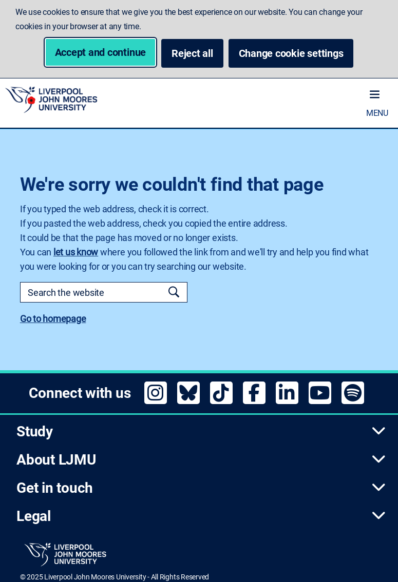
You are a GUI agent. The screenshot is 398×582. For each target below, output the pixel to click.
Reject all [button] (192, 53)
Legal (201, 516)
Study (201, 431)
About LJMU (201, 459)
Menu (377, 113)
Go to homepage (53, 318)
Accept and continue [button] (100, 52)
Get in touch (201, 487)
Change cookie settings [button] (296, 53)
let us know (75, 252)
